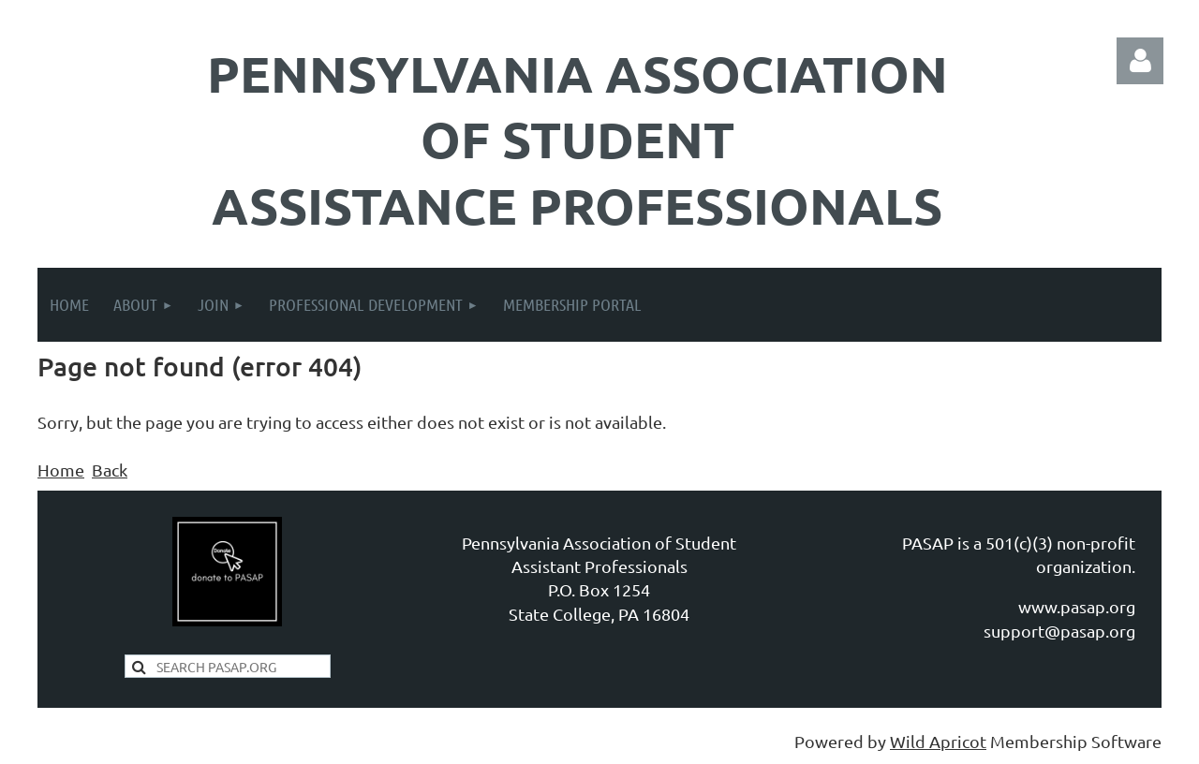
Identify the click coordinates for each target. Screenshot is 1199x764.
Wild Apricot (938, 741)
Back (109, 469)
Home (60, 469)
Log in (1140, 60)
